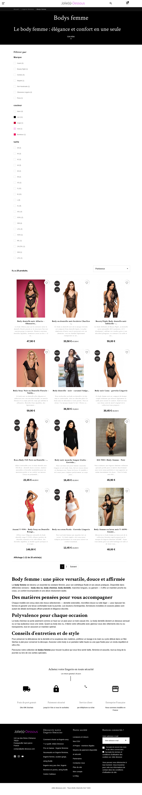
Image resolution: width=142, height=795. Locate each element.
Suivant (73, 567)
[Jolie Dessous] (73, 3)
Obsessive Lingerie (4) (24, 92)
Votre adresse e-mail (110, 736)
